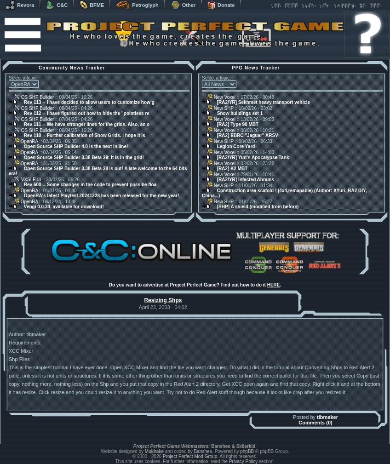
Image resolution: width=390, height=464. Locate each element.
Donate (221, 5)
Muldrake (154, 451)
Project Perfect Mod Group (190, 456)
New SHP (220, 108)
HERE (273, 284)
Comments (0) (315, 422)
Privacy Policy (243, 461)
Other (183, 5)
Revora (20, 5)
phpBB (247, 451)
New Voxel (221, 97)
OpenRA (26, 141)
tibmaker (327, 417)
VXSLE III (27, 179)
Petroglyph (137, 5)
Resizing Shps (163, 300)
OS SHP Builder (34, 97)
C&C (57, 5)
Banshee (203, 451)
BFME (92, 5)
